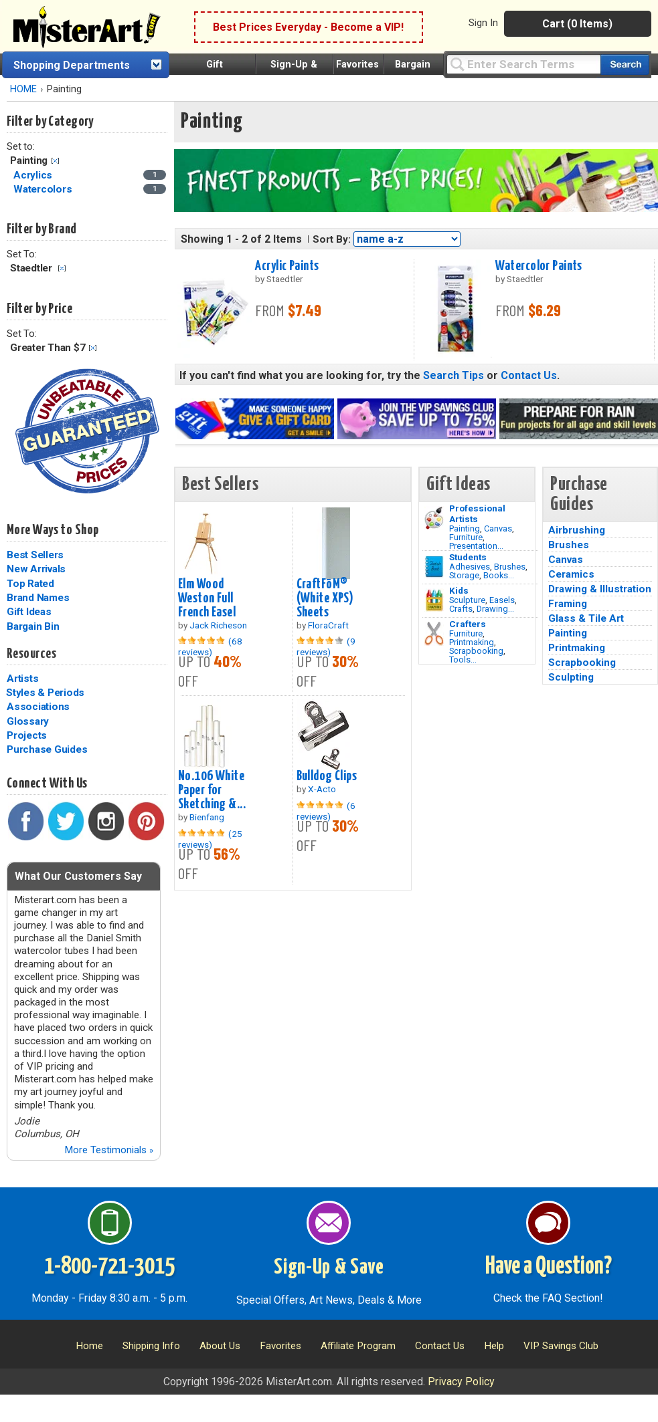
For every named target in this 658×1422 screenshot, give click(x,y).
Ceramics (571, 574)
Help (494, 1346)
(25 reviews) (210, 839)
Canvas (498, 528)
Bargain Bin (33, 626)
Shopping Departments (71, 65)
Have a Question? (548, 1267)
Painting (464, 528)
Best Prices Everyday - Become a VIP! (308, 27)
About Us (219, 1346)
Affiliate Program (358, 1346)
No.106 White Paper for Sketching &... (212, 790)
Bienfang (206, 817)
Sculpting (571, 677)
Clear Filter (55, 161)
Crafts (461, 609)
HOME (23, 89)
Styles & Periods (45, 693)
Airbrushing (576, 530)
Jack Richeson (218, 625)
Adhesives (469, 567)
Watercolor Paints (538, 266)
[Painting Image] (434, 518)
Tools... (463, 660)
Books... (498, 575)
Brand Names (38, 598)
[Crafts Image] (434, 600)
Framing (567, 604)
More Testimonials (108, 1150)
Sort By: (332, 239)
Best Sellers (35, 555)
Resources (31, 654)
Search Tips (453, 375)
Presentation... (476, 546)
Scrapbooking (476, 651)
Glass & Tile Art (586, 618)
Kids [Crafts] (459, 590)
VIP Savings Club (560, 1346)
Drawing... (495, 609)
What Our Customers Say (78, 876)
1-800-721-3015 (109, 1267)
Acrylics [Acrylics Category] (34, 175)
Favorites (357, 64)
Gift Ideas (29, 612)
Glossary (28, 721)
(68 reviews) (210, 646)
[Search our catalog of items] (624, 64)
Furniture (466, 537)
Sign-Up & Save (329, 1267)
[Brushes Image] (434, 567)
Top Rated (30, 584)
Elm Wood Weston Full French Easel (207, 598)
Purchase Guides (47, 749)
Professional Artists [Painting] (477, 513)
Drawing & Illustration (599, 589)
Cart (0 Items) (577, 23)
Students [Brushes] (468, 557)
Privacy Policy (461, 1381)
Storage (464, 575)
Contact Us (529, 375)
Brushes (509, 567)
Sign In (483, 23)
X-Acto (322, 789)
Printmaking (471, 642)
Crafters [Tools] (467, 623)
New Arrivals (36, 569)
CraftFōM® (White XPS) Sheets (325, 598)
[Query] (523, 64)
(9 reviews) (326, 646)
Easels (502, 600)
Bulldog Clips (327, 776)
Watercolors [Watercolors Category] (43, 189)
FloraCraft (328, 625)
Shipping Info (151, 1346)
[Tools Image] (434, 634)
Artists (22, 679)
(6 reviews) (326, 811)
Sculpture (467, 600)
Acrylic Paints (287, 266)
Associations (38, 707)
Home (89, 1346)
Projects (27, 735)
